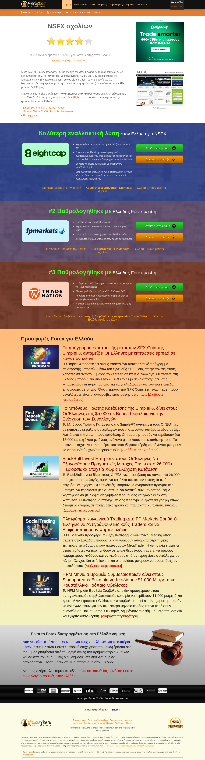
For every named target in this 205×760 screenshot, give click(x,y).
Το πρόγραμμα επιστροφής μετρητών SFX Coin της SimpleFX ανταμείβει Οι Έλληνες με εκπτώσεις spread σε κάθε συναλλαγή (119, 353)
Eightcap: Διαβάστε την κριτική (61, 203)
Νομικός (109, 723)
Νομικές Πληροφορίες (110, 4)
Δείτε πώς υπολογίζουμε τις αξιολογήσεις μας (70, 60)
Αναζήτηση (119, 723)
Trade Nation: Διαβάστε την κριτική (68, 331)
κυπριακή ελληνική (59, 12)
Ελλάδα (27, 12)
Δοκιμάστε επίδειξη (174, 157)
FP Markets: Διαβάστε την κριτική (65, 264)
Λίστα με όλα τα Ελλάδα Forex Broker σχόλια (47, 111)
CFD (92, 4)
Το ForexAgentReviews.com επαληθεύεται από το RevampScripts (129, 746)
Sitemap (129, 723)
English (116, 709)
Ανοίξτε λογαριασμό (173, 150)
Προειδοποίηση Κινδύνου (94, 723)
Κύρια (40, 12)
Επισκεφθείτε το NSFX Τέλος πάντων (43, 107)
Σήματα (130, 4)
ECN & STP (144, 4)
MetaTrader (80, 4)
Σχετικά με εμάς (79, 720)
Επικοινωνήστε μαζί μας (98, 720)
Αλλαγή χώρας (177, 6)
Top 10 (67, 4)
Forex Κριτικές (82, 12)
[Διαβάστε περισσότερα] (139, 450)
